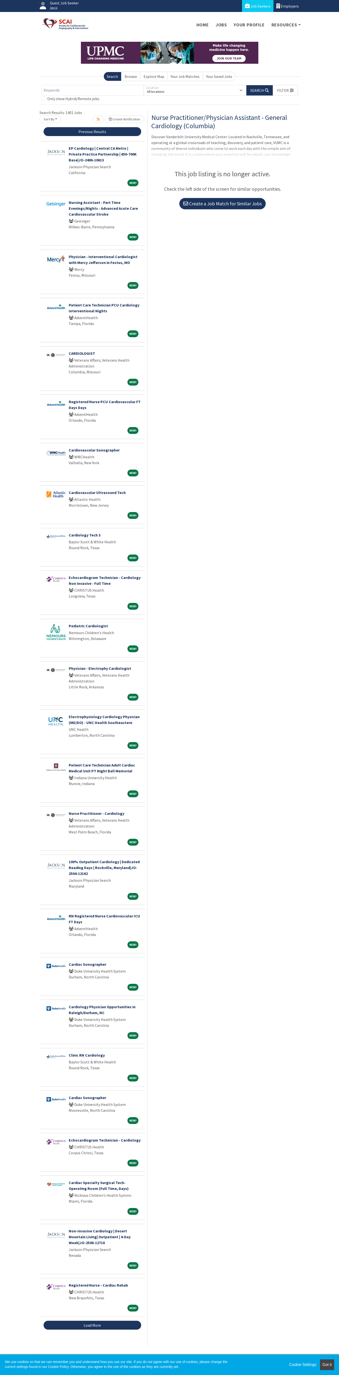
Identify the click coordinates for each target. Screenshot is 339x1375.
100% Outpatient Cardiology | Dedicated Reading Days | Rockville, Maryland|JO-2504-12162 (104, 867)
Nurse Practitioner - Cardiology (96, 813)
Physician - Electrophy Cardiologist (100, 668)
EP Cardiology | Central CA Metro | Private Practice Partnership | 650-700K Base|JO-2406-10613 (103, 154)
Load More (92, 1325)
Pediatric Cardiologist (88, 625)
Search (112, 76)
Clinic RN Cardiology (87, 1055)
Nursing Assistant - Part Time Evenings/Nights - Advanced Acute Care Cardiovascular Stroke (103, 208)
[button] (285, 90)
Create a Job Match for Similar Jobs (222, 203)
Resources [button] (284, 25)
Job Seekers (258, 6)
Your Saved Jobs (219, 76)
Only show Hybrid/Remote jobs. (73, 98)
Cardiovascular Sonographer (94, 450)
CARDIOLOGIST (82, 353)
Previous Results (92, 131)
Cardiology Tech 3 (84, 535)
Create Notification (124, 119)
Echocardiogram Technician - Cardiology (105, 1140)
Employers (287, 6)
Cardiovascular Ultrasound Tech (97, 492)
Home (202, 25)
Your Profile (249, 25)
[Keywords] (92, 90)
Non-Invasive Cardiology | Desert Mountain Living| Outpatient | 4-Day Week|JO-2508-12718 (100, 1236)
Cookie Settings (302, 1365)
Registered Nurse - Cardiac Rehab (98, 1285)
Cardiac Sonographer (87, 964)
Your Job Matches (185, 76)
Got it (327, 1365)
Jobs (221, 25)
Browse (131, 76)
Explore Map (154, 76)
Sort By (49, 119)
